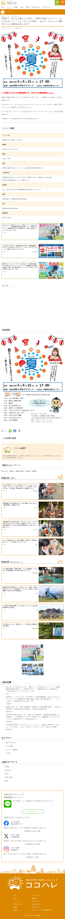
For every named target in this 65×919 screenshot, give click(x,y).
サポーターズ (35, 901)
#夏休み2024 (20, 471)
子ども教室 (9, 746)
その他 (8, 753)
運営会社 (34, 898)
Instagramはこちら (31, 857)
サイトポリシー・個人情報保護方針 (42, 910)
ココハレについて (37, 895)
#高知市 (7, 766)
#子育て (7, 774)
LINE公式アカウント (37, 904)
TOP (14, 895)
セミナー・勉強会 (11, 749)
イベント (15, 901)
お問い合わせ (35, 907)
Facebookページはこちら (31, 831)
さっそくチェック (33, 811)
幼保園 (15, 907)
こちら (51, 93)
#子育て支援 (8, 777)
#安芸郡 (27, 471)
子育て (15, 898)
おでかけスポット (18, 904)
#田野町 (34, 471)
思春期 (15, 910)
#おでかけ (4, 471)
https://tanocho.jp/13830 (10, 208)
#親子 (6, 781)
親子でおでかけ (11, 742)
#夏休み (11, 471)
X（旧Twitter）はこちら (31, 844)
